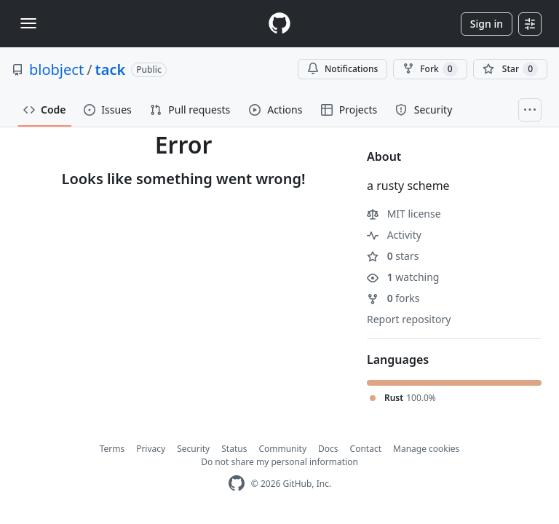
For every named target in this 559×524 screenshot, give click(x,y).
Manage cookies (426, 448)
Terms (112, 448)
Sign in (486, 24)
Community (282, 448)
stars (393, 256)
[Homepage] (279, 24)
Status (234, 448)
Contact (365, 448)
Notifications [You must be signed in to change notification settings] (342, 69)
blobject (56, 69)
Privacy (150, 448)
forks (393, 298)
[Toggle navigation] (28, 23)
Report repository (409, 319)
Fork (430, 69)
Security (193, 448)
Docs (328, 448)
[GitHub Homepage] (236, 484)
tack (110, 69)
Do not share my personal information (279, 462)
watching (403, 277)
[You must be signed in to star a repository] (510, 69)
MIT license (404, 214)
